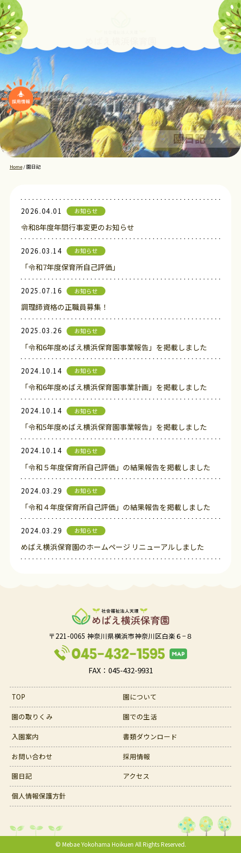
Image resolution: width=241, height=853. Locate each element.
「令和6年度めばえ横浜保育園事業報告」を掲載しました (114, 347)
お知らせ (86, 210)
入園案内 (25, 736)
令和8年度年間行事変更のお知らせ (77, 227)
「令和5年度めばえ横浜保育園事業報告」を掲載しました (114, 427)
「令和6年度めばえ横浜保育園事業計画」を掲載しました (114, 387)
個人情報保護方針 (39, 796)
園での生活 (140, 716)
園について (140, 696)
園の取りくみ (32, 716)
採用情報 (136, 756)
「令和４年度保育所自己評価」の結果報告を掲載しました (115, 507)
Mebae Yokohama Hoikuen (98, 844)
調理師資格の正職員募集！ (64, 307)
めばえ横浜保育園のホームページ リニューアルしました (112, 547)
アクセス (136, 776)
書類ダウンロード (150, 736)
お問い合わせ (32, 756)
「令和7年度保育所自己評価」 (70, 267)
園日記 (22, 776)
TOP (18, 696)
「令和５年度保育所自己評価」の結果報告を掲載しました (115, 467)
